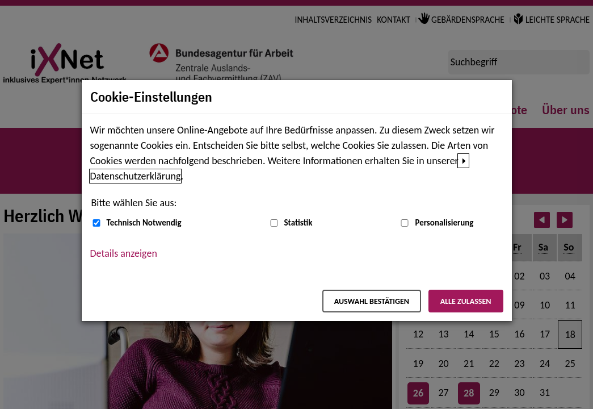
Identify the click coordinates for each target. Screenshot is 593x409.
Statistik (298, 223)
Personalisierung (444, 223)
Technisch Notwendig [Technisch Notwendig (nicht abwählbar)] (144, 223)
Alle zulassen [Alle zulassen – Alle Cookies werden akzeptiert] (465, 301)
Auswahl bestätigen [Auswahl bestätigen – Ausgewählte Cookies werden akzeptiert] (371, 301)
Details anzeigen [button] (123, 253)
